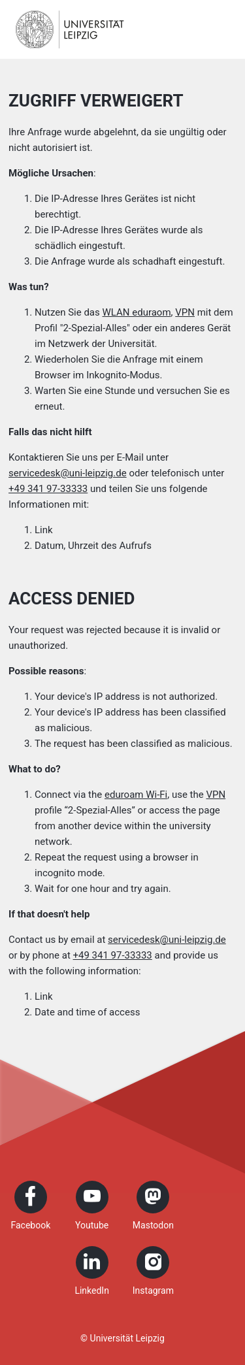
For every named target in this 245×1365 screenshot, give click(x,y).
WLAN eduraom (136, 312)
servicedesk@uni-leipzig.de (67, 473)
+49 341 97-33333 (48, 489)
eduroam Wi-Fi (136, 794)
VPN (185, 312)
